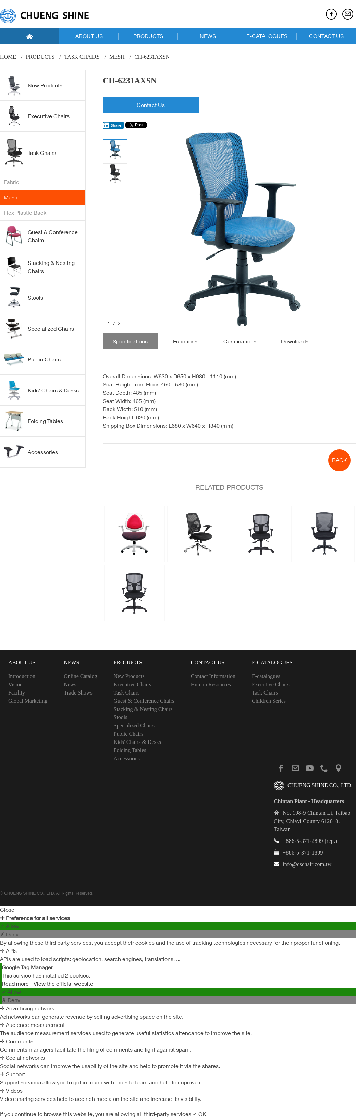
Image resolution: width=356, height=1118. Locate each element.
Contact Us (151, 104)
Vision (15, 684)
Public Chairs (32, 359)
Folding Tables (33, 421)
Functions (185, 341)
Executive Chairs (37, 116)
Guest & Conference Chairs (41, 236)
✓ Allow (9, 926)
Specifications (130, 341)
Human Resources (211, 684)
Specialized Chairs (39, 328)
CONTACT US (326, 36)
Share (112, 125)
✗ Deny (9, 934)
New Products (33, 85)
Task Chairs (82, 57)
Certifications (239, 341)
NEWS (208, 36)
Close (7, 909)
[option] (241, 230)
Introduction (21, 676)
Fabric (11, 182)
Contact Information (213, 676)
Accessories (31, 451)
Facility (16, 693)
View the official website (63, 983)
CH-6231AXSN (152, 57)
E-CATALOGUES (266, 36)
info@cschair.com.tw (307, 864)
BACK (339, 460)
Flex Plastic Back (25, 212)
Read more (16, 983)
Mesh (116, 57)
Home (8, 57)
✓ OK (199, 1113)
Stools (23, 297)
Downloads (294, 341)
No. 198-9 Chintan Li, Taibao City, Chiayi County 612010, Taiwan (312, 821)
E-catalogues (266, 676)
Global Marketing (27, 701)
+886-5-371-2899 (303, 841)
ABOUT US (89, 36)
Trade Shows (78, 693)
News (70, 684)
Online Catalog (80, 676)
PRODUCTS (148, 36)
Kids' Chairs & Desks (41, 390)
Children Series (269, 701)
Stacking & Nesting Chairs (39, 267)
